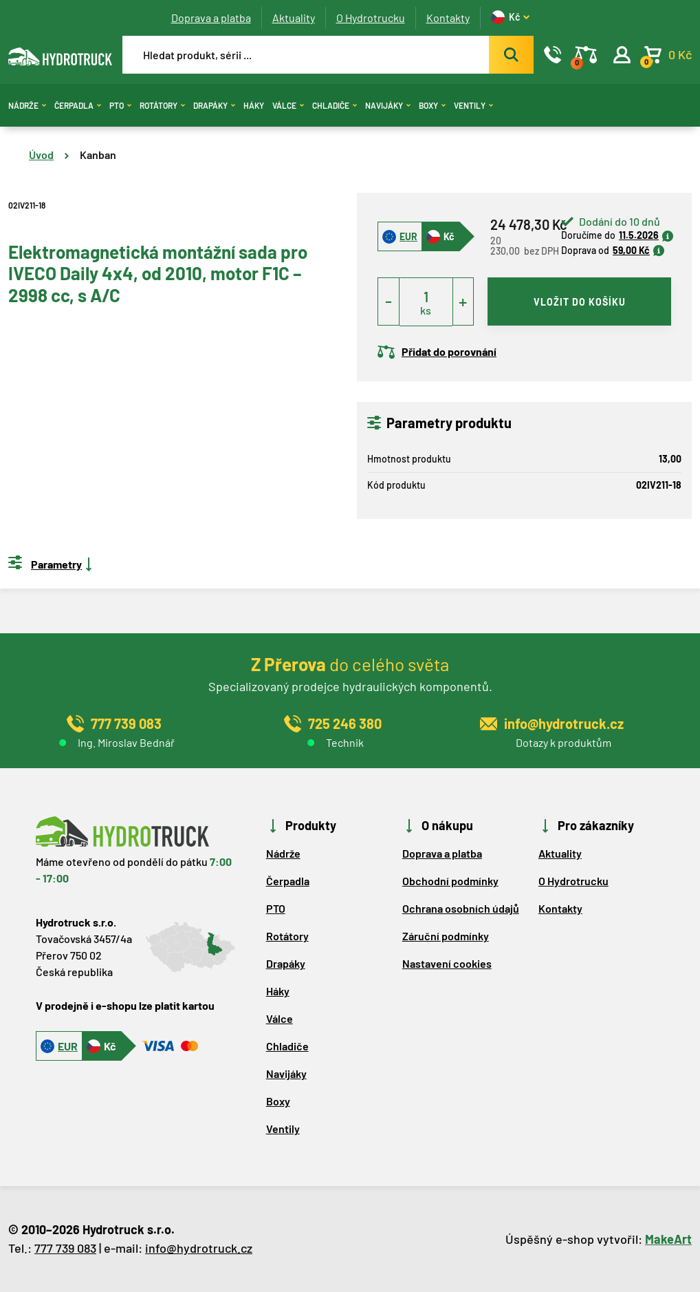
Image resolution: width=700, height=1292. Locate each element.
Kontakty (448, 17)
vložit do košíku (580, 302)
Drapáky (214, 105)
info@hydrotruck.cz (198, 1248)
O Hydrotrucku (370, 17)
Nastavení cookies (447, 963)
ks (425, 310)
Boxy (432, 105)
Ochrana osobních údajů (460, 908)
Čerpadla (77, 105)
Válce (288, 105)
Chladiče (334, 105)
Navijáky (388, 105)
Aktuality (293, 17)
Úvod (41, 154)
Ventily (473, 105)
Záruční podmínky (445, 935)
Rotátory (162, 105)
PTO (120, 105)
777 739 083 (65, 1248)
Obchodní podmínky (450, 880)
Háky (253, 105)
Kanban (98, 154)
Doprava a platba (211, 17)
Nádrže (27, 105)
